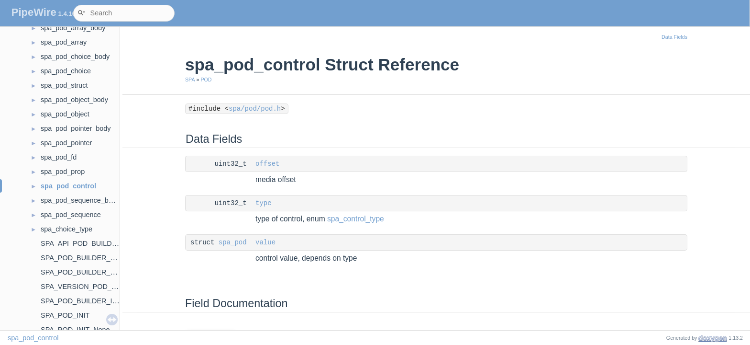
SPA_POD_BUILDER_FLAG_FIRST (96, 272)
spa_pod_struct (64, 85)
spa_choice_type (66, 229)
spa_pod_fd (59, 157)
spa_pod (233, 242)
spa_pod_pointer (66, 143)
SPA (190, 79)
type (263, 203)
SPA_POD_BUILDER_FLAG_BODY (96, 258)
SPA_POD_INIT (65, 315)
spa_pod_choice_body (75, 56)
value (265, 242)
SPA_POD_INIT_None (75, 330)
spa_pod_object (65, 114)
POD (205, 79)
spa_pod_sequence (71, 214)
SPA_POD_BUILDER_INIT (82, 301)
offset (267, 164)
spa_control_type (355, 219)
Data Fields (674, 37)
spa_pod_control (68, 186)
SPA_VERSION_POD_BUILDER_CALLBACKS (113, 286)
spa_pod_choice (66, 71)
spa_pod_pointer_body (75, 128)
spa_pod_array (64, 42)
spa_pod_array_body (73, 28)
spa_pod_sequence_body (80, 200)
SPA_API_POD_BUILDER (81, 243)
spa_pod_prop (63, 171)
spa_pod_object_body (74, 100)
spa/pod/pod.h (255, 109)
